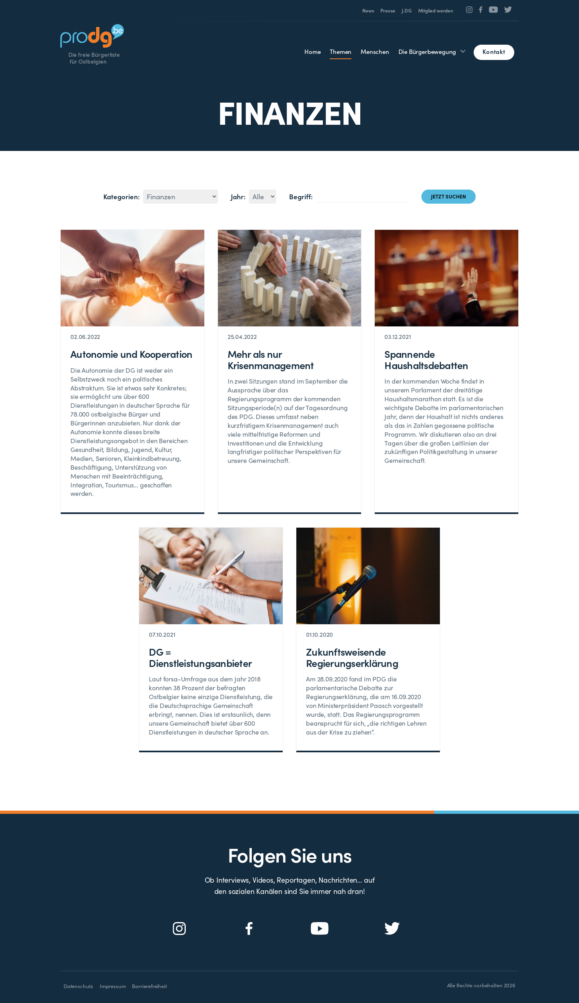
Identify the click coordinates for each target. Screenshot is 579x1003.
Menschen (375, 51)
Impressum (112, 986)
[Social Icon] (469, 9)
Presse (387, 10)
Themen (340, 51)
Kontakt (493, 51)
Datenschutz (78, 986)
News (368, 10)
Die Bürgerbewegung (427, 51)
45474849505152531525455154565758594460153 (180, 197)
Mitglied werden (435, 10)
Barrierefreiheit (149, 986)
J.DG (406, 10)
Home (312, 51)
